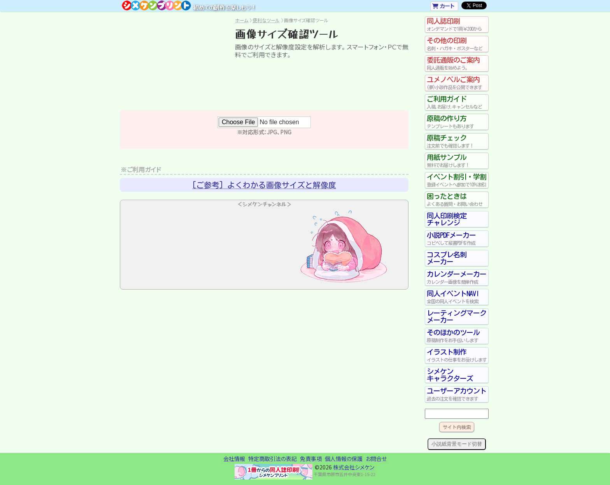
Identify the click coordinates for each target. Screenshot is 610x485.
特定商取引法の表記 (272, 458)
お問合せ (376, 458)
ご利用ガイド (457, 102)
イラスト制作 (457, 355)
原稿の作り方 (457, 122)
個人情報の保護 (344, 458)
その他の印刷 (457, 44)
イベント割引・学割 (457, 180)
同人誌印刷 (457, 25)
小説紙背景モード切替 (456, 444)
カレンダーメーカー (457, 278)
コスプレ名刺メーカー (446, 258)
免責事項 (311, 458)
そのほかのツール (457, 336)
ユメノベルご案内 (457, 83)
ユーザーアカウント (457, 394)
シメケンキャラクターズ (450, 375)
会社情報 (234, 458)
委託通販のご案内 (457, 63)
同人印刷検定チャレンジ (446, 219)
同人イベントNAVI (457, 297)
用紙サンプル (457, 161)
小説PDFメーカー (457, 239)
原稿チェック (457, 141)
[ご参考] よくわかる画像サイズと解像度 (264, 185)
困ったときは (457, 200)
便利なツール (266, 20)
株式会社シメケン (353, 467)
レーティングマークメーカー (456, 316)
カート (443, 6)
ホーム (241, 20)
